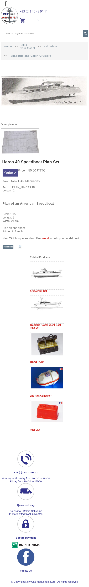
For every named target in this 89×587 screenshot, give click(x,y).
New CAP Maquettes (25, 181)
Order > (10, 173)
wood (45, 238)
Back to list (8, 247)
